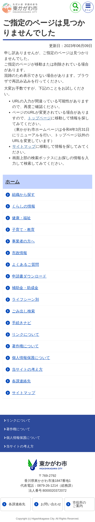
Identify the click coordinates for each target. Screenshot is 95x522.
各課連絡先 (21, 381)
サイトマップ (24, 146)
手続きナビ (21, 323)
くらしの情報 (23, 206)
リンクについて (25, 334)
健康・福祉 (21, 218)
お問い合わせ (51, 504)
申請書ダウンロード (29, 276)
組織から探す (23, 194)
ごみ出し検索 (23, 311)
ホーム (12, 181)
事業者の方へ (23, 241)
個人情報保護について (31, 358)
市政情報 (19, 253)
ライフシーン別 (25, 299)
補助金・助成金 (25, 288)
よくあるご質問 (25, 264)
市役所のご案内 (79, 504)
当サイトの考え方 (27, 369)
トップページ (39, 118)
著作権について (25, 346)
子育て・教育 (23, 229)
